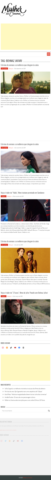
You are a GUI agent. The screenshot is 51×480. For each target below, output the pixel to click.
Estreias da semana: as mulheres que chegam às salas (20, 64)
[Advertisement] (26, 37)
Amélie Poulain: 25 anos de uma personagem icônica (20, 397)
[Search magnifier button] (49, 410)
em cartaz (4, 68)
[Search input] (24, 410)
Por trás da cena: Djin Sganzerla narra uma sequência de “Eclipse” (23, 391)
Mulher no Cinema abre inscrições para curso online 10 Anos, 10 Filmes (25, 400)
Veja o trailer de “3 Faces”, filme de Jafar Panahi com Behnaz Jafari (24, 292)
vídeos (3, 196)
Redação (11, 68)
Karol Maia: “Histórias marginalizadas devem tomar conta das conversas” (26, 394)
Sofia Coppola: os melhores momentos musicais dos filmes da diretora (25, 389)
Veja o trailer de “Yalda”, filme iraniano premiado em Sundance (22, 192)
